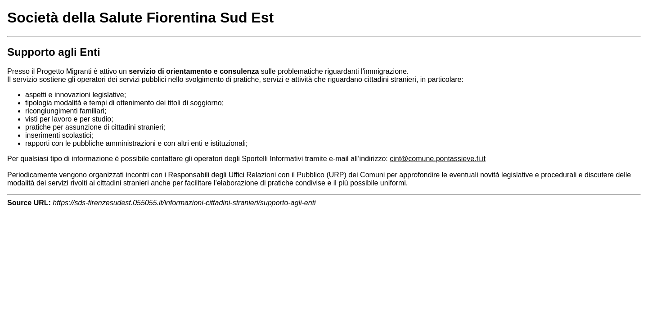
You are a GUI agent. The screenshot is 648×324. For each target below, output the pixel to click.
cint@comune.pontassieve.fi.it (438, 158)
